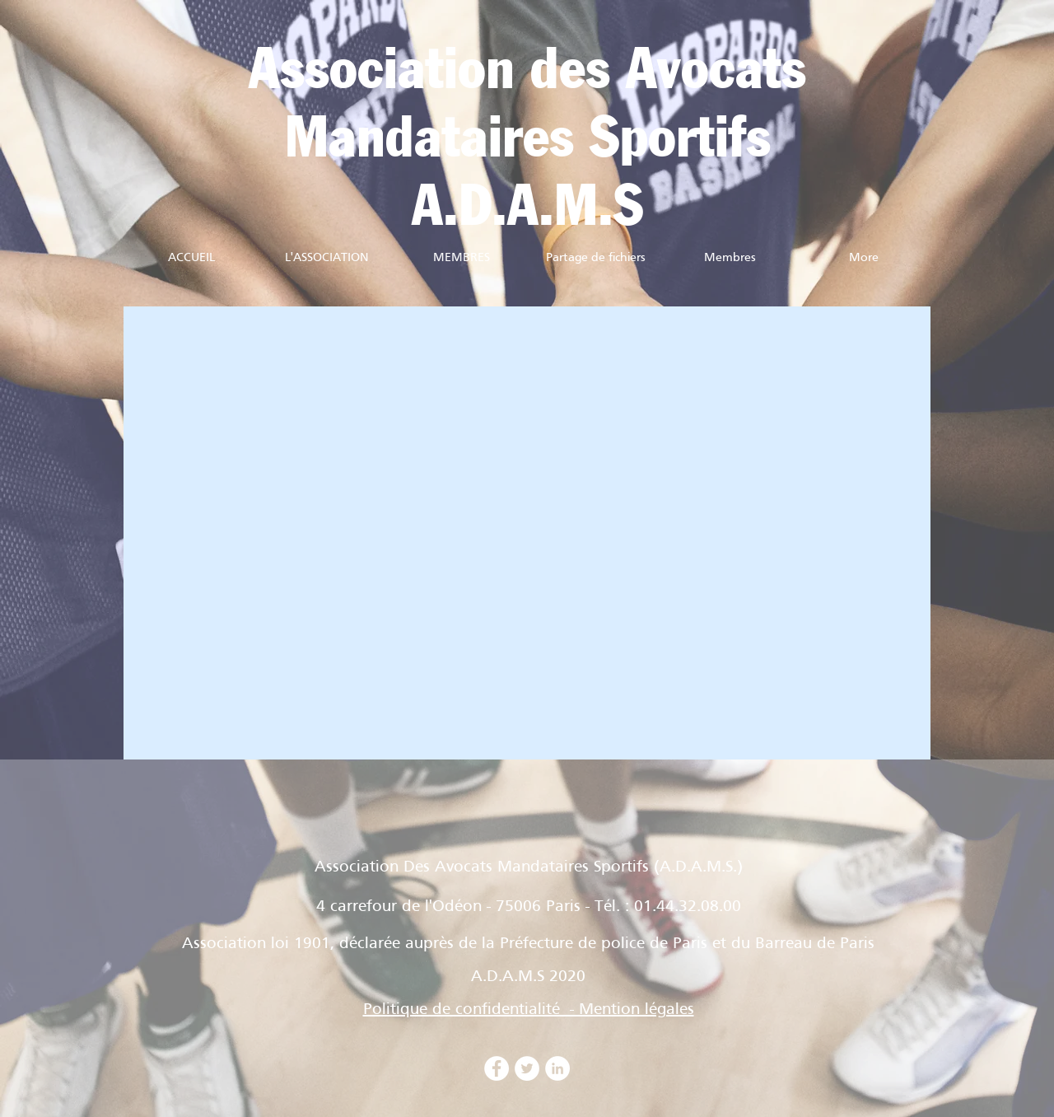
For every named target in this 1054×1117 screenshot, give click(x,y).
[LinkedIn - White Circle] (557, 1068)
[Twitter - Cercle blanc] (527, 1068)
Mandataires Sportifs (528, 140)
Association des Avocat (515, 71)
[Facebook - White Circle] (496, 1068)
